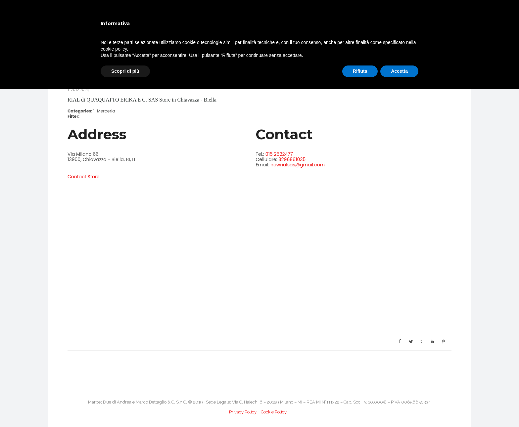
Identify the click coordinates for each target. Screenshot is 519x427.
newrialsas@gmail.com (297, 164)
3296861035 (292, 159)
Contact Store (84, 176)
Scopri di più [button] (125, 71)
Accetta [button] (399, 71)
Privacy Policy (243, 411)
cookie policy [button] (114, 49)
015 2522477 (279, 154)
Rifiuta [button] (360, 71)
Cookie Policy (274, 411)
